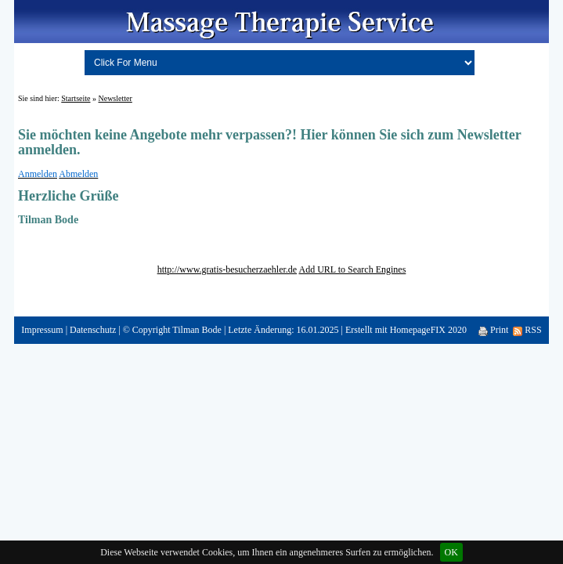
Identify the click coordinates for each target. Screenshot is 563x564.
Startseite (75, 98)
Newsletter (115, 98)
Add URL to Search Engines (352, 269)
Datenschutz (93, 329)
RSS (527, 329)
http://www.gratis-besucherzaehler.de (227, 269)
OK (451, 552)
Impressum (42, 329)
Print (493, 329)
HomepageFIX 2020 (428, 329)
